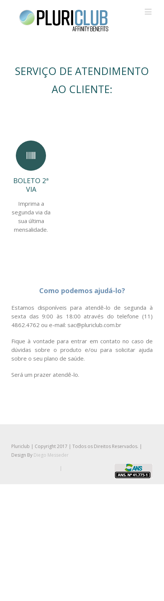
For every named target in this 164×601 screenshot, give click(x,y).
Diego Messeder (51, 455)
